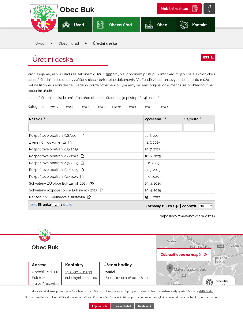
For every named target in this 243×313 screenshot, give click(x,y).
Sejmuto (191, 119)
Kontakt (199, 25)
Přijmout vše (96, 305)
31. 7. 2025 (152, 142)
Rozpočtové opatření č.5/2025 (53, 149)
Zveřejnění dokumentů (50, 142)
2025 (164, 107)
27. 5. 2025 (152, 169)
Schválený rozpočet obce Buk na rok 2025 (66, 190)
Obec (162, 25)
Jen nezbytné (123, 305)
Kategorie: (36, 107)
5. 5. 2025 (152, 176)
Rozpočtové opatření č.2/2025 (56, 169)
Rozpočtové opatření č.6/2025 (56, 135)
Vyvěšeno (154, 119)
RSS (208, 59)
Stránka (44, 204)
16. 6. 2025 (153, 156)
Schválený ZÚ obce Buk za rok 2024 (61, 183)
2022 (117, 107)
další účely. (206, 290)
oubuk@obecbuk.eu (81, 276)
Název (36, 119)
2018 (54, 107)
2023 (132, 107)
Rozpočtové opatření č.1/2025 (56, 176)
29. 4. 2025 (153, 183)
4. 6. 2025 (152, 162)
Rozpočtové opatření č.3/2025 (56, 162)
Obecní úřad (120, 25)
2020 (86, 107)
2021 (101, 107)
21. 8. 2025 (152, 135)
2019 (69, 107)
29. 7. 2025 (153, 149)
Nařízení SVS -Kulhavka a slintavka (60, 197)
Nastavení (148, 305)
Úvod (79, 25)
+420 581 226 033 (78, 270)
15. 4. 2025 (153, 197)
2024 (149, 107)
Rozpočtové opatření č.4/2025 (56, 156)
